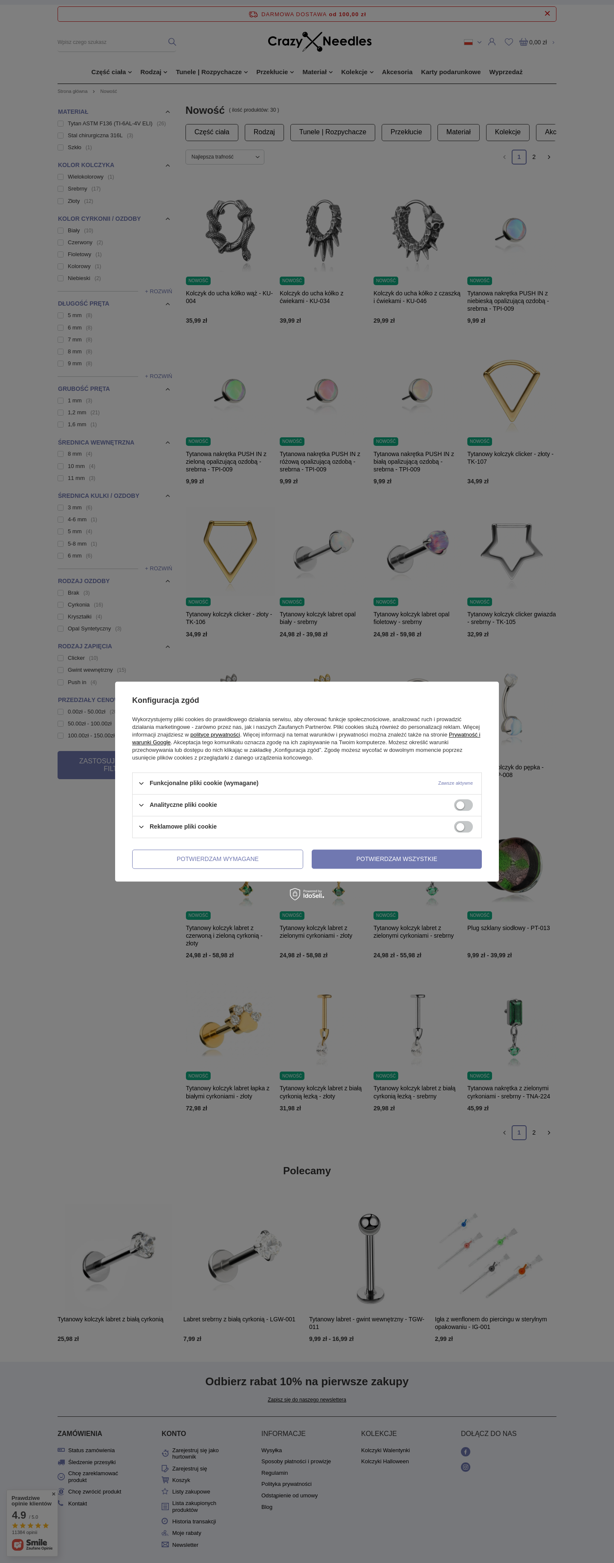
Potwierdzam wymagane (218, 858)
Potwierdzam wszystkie (396, 858)
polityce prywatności (215, 734)
